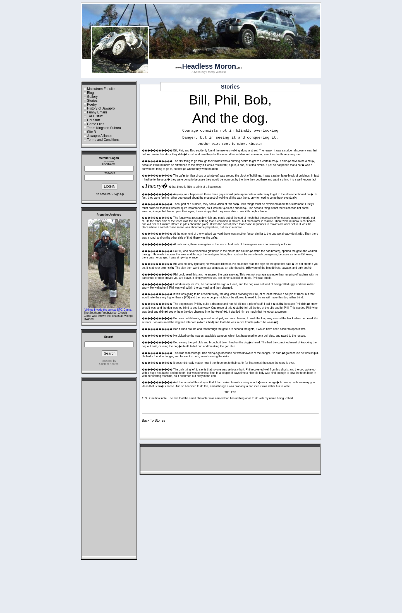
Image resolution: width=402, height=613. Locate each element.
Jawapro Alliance (99, 136)
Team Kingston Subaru (104, 128)
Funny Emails (97, 112)
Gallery (92, 97)
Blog (90, 93)
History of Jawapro (101, 108)
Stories (92, 101)
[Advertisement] (109, 470)
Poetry (92, 104)
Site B (91, 132)
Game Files (95, 124)
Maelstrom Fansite (101, 89)
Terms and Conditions (103, 140)
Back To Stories (153, 420)
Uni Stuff (93, 120)
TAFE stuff (95, 116)
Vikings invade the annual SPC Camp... (109, 309)
